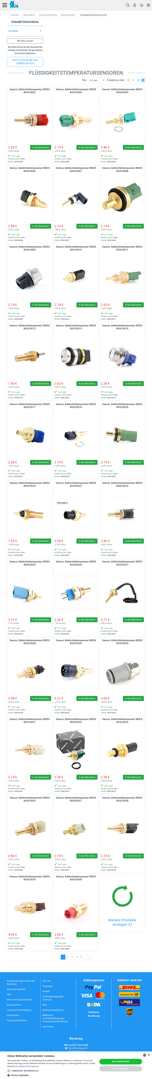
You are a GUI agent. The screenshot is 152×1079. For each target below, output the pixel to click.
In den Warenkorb (41, 147)
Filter (84, 80)
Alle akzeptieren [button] (120, 1061)
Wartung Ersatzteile (16, 989)
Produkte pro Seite (116, 80)
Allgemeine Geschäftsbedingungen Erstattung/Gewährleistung (55, 1018)
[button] (9, 1071)
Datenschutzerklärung (52, 1010)
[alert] (76, 1065)
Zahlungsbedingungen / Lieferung (53, 998)
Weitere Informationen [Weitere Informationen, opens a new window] (29, 1066)
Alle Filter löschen (25, 41)
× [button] (149, 1055)
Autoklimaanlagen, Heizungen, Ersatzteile (21, 982)
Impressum (47, 986)
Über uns (46, 981)
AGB (44, 1005)
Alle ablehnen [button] (120, 1068)
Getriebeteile (13, 1015)
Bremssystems (14, 1005)
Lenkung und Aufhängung (19, 1010)
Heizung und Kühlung (17, 1020)
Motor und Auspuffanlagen (19, 999)
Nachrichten (48, 1026)
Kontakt (46, 991)
